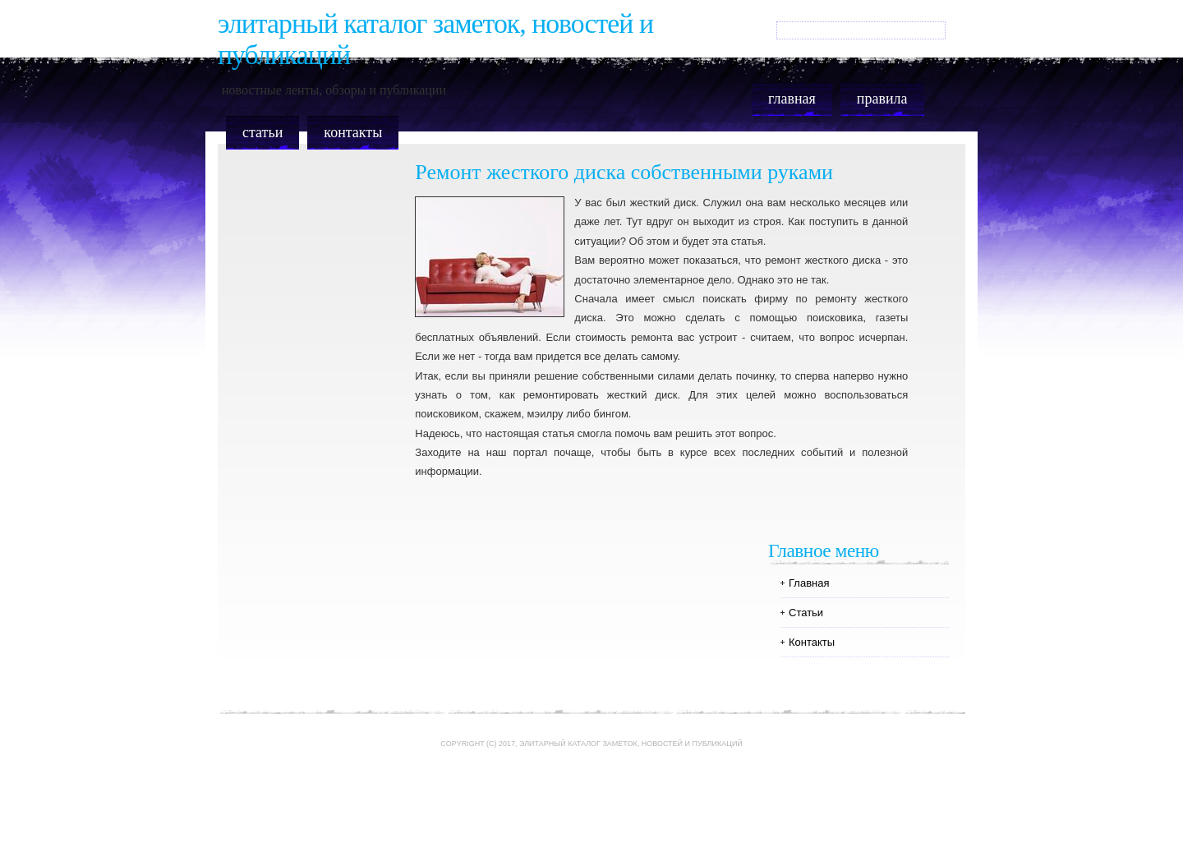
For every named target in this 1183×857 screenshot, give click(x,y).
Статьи (262, 132)
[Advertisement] (591, 809)
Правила (882, 98)
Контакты (353, 132)
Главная (792, 98)
